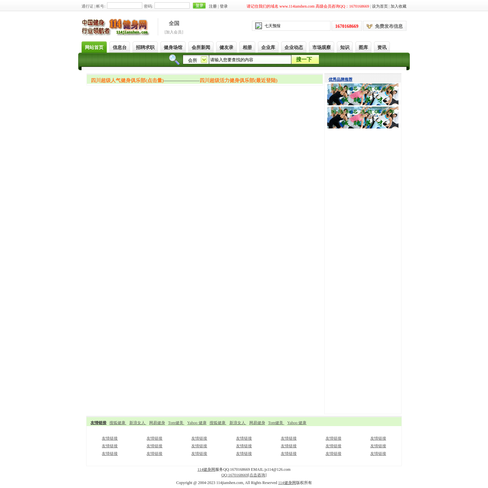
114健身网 (206, 469)
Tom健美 (176, 422)
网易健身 (157, 422)
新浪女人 (137, 422)
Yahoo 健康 (197, 422)
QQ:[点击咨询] (244, 475)
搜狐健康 (117, 422)
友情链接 (110, 438)
